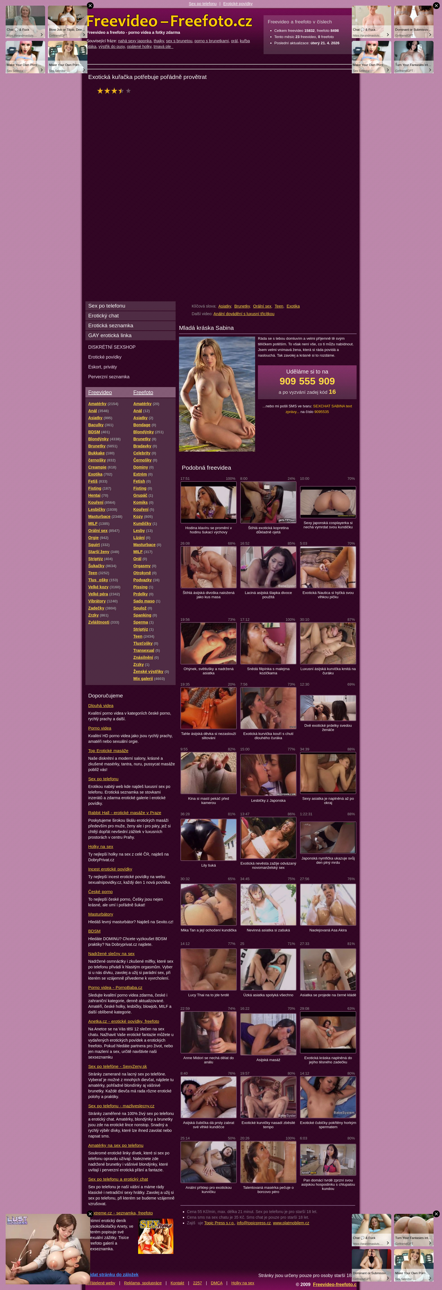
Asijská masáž (268, 1060)
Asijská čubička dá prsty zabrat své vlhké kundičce (208, 1125)
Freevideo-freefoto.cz (336, 1284)
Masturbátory (100, 914)
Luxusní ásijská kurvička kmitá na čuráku (328, 671)
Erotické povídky (238, 3)
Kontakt (177, 1283)
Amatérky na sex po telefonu (115, 1145)
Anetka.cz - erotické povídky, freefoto (123, 1021)
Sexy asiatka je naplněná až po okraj (328, 800)
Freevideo (100, 392)
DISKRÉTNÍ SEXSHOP (112, 347)
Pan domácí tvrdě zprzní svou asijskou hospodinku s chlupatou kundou (328, 1184)
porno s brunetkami (212, 41)
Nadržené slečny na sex (111, 953)
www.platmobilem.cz (291, 1223)
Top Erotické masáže (108, 750)
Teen (279, 306)
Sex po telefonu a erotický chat (118, 1179)
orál (234, 41)
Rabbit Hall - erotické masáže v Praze (124, 812)
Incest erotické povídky (110, 869)
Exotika (293, 306)
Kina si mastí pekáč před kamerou (208, 800)
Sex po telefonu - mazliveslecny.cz (121, 1105)
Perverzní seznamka (109, 376)
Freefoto (143, 392)
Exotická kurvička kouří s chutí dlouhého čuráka (268, 736)
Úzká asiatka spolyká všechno (268, 995)
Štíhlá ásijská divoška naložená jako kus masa (209, 595)
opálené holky (139, 46)
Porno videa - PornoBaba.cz (115, 987)
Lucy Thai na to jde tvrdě (208, 995)
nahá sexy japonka (134, 41)
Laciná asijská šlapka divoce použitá (268, 595)
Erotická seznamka (110, 325)
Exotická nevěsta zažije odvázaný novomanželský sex (268, 865)
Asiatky (224, 306)
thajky (159, 41)
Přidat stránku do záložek (111, 1274)
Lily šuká (208, 865)
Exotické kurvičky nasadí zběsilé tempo (268, 1125)
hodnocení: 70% (116, 90)
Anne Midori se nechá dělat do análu (209, 1060)
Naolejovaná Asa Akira (328, 930)
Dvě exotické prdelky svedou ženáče (328, 727)
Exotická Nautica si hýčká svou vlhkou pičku (328, 595)
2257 (197, 1283)
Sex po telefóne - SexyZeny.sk (117, 1066)
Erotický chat (103, 316)
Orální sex (262, 306)
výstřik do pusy (112, 46)
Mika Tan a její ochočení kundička (209, 930)
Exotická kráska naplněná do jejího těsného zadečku (328, 1060)
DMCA (216, 1283)
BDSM (94, 931)
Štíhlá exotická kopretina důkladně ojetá (268, 530)
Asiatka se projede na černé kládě (328, 995)
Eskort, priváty (102, 366)
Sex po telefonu (203, 3)
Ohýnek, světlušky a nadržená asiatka (208, 671)
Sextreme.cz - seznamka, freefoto (120, 1213)
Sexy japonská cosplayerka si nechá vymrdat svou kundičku (328, 525)
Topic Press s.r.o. (219, 1223)
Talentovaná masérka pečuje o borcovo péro (268, 1189)
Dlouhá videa (100, 705)
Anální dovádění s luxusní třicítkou (243, 314)
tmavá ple (164, 46)
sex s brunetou (179, 41)
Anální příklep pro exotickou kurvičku (208, 1189)
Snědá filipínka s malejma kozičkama (268, 671)
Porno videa (99, 728)
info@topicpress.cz (254, 1223)
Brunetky (242, 306)
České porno (100, 891)
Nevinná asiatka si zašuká (268, 930)
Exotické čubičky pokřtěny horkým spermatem (328, 1125)
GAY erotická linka (110, 335)
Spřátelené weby (100, 1283)
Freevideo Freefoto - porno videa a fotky (169, 20)
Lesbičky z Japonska (268, 800)
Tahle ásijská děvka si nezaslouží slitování (208, 736)
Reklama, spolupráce (143, 1283)
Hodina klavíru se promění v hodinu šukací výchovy (208, 530)
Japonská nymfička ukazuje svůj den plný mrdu (328, 860)
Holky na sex (100, 846)
